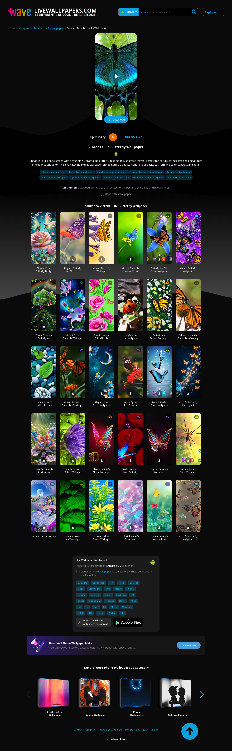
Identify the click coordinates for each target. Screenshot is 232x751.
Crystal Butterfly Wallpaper (159, 471)
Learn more (189, 645)
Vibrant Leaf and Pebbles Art (44, 404)
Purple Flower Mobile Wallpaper (73, 471)
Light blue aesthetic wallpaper (85, 177)
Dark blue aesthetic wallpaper (112, 171)
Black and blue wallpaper (53, 177)
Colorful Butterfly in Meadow (44, 471)
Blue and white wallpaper (80, 171)
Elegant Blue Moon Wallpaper (101, 404)
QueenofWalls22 (125, 137)
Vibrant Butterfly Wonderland (159, 538)
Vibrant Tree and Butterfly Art (44, 337)
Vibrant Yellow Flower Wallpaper (102, 538)
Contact (78, 729)
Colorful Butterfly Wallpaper (188, 538)
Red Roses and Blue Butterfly (130, 471)
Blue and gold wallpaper (178, 171)
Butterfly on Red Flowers (130, 404)
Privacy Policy (132, 729)
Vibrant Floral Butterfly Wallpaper (73, 337)
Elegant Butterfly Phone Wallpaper (102, 471)
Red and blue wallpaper (179, 177)
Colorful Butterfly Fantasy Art (188, 404)
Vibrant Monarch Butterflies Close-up (188, 337)
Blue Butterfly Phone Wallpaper (159, 404)
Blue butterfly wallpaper (48, 28)
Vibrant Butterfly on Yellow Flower (130, 270)
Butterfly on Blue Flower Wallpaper (159, 270)
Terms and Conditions (110, 729)
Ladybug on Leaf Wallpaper (130, 337)
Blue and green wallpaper (116, 177)
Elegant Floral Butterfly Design (43, 270)
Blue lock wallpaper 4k (53, 171)
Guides (154, 729)
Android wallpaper (100, 571)
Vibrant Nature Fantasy (44, 536)
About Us (90, 729)
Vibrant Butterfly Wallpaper (101, 270)
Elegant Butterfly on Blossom (73, 270)
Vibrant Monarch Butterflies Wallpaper (73, 404)
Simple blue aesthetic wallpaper (147, 171)
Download (116, 120)
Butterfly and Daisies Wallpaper (159, 337)
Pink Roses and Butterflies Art (102, 337)
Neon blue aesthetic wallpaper (148, 177)
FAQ (145, 729)
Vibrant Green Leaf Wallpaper (73, 538)
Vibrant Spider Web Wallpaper (188, 471)
